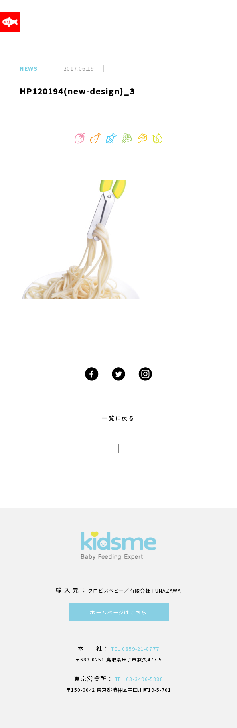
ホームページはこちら (118, 612)
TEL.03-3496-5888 (138, 679)
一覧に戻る (118, 418)
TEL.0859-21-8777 (134, 648)
